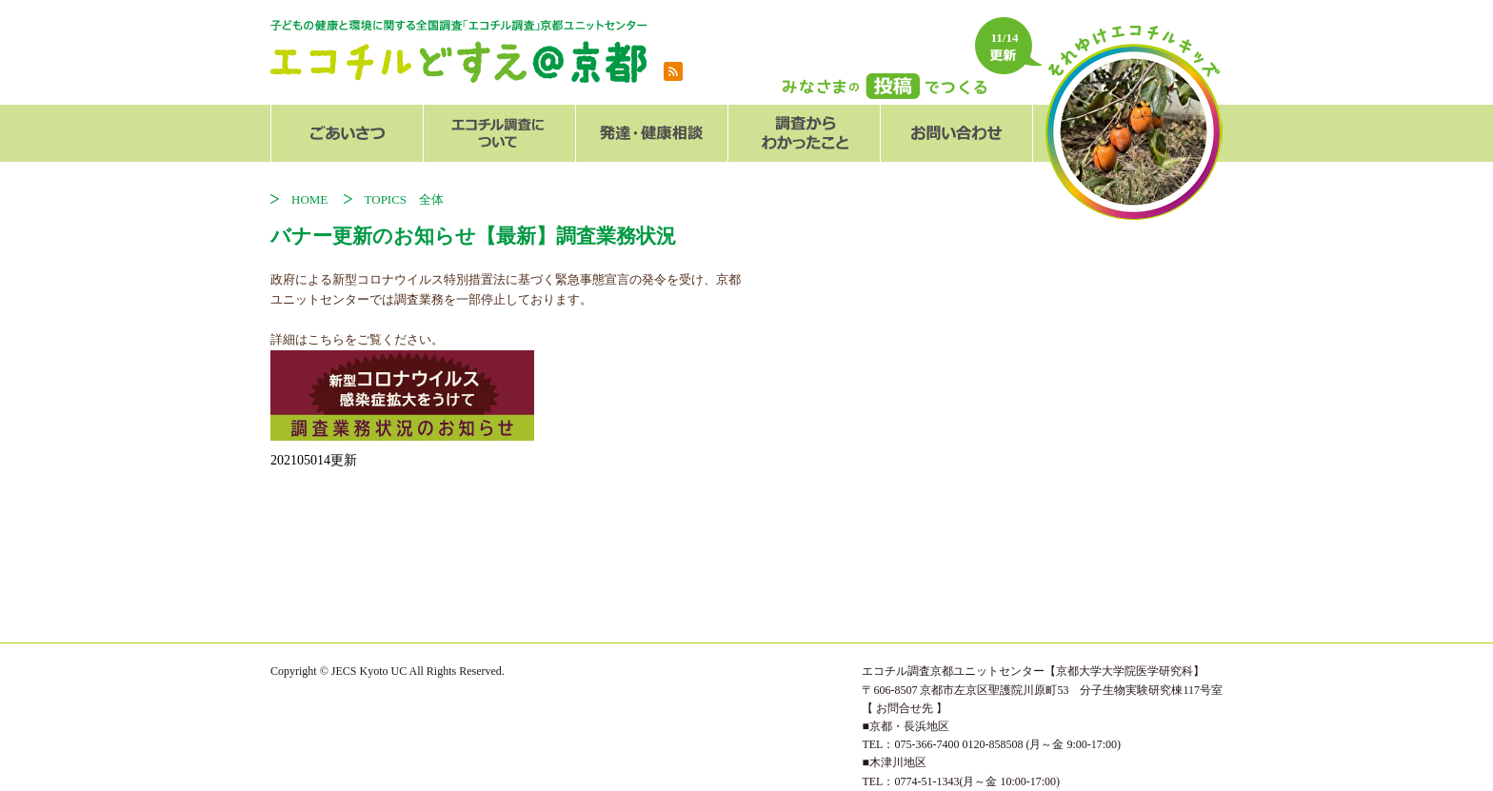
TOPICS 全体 (405, 199)
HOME (315, 199)
